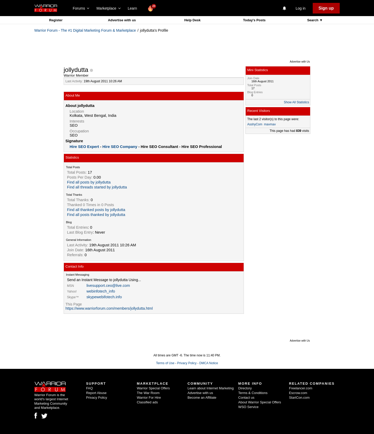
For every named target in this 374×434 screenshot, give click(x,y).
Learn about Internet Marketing (211, 388)
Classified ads (147, 402)
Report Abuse (96, 393)
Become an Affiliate (202, 397)
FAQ (89, 388)
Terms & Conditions (253, 393)
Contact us (246, 397)
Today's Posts (254, 20)
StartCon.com (299, 397)
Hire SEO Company (119, 147)
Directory (245, 388)
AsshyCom (254, 124)
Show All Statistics (296, 102)
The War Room (148, 393)
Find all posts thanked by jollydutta (96, 215)
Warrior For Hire (149, 397)
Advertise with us (122, 20)
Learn (134, 8)
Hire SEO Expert (84, 147)
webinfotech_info (100, 291)
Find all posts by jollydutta (89, 182)
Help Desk (192, 20)
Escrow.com (298, 393)
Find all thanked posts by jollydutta (96, 210)
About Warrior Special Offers (259, 402)
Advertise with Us (300, 61)
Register (56, 20)
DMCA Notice (208, 363)
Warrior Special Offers (153, 388)
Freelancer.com (300, 388)
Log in (300, 8)
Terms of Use (165, 363)
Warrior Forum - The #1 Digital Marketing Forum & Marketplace (85, 30)
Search (313, 20)
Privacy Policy (187, 363)
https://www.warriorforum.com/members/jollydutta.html (109, 308)
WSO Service (248, 407)
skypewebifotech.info (104, 297)
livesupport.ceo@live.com (108, 285)
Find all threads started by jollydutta (97, 187)
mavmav (270, 124)
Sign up (326, 8)
